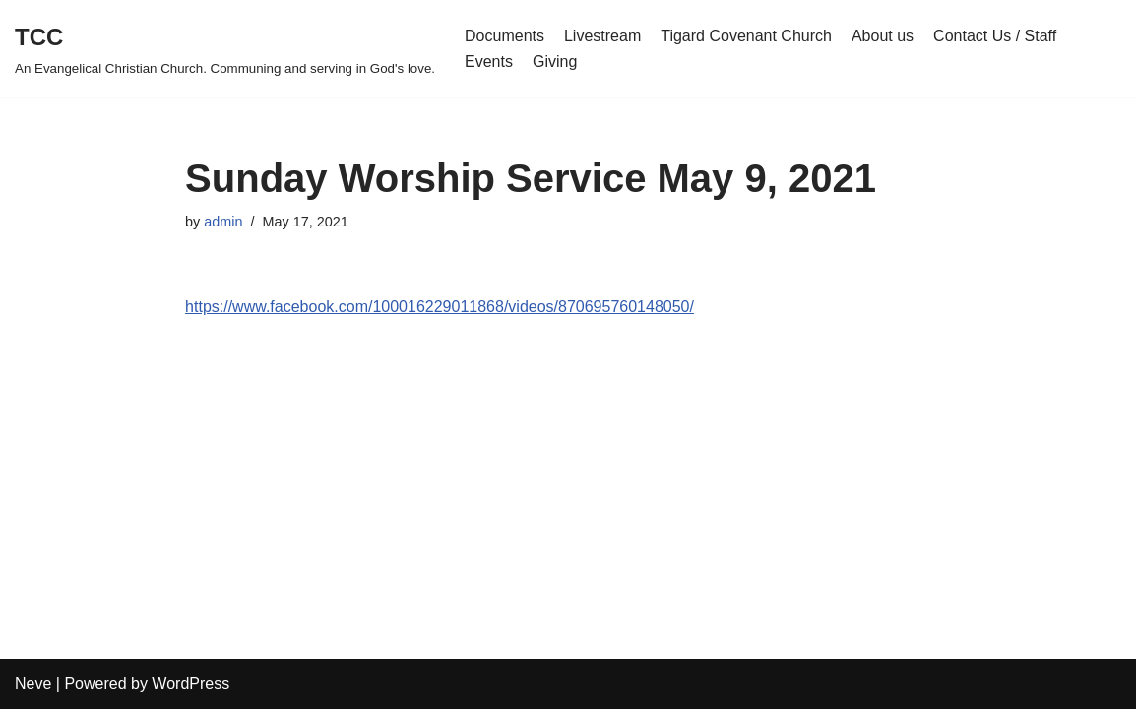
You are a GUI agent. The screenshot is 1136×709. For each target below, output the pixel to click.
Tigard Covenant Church (746, 36)
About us (883, 36)
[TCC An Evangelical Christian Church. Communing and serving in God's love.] (225, 49)
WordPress (190, 684)
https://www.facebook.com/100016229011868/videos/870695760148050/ (439, 306)
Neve (33, 684)
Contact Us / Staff (994, 36)
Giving (555, 61)
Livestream (602, 36)
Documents (504, 36)
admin (223, 221)
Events (489, 61)
